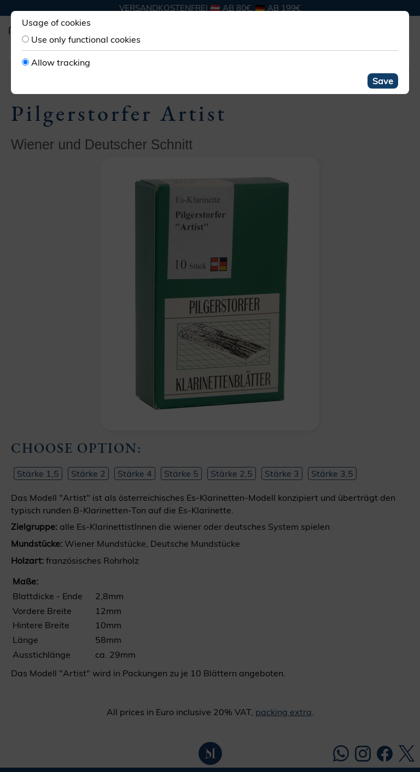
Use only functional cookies (86, 39)
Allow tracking (60, 62)
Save (382, 80)
